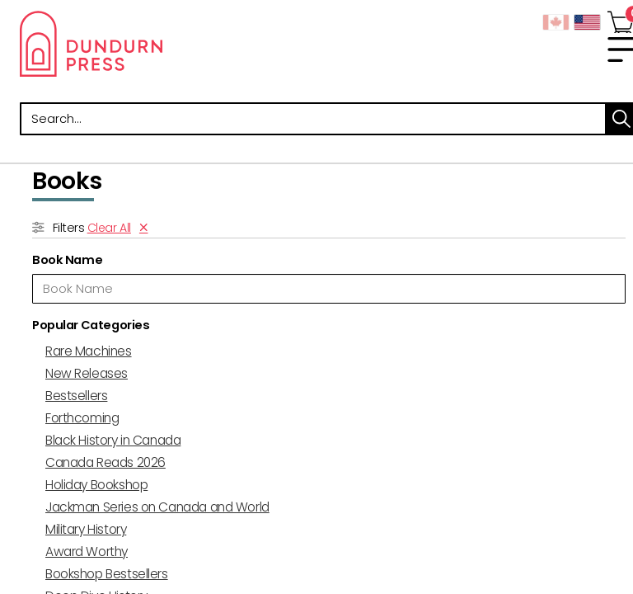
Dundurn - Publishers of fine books (168, 44)
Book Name (67, 260)
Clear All (109, 227)
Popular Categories (90, 325)
